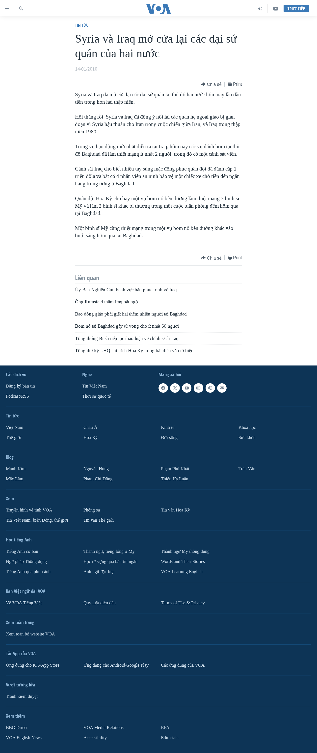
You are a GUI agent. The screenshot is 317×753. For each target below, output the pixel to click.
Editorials (169, 738)
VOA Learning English (182, 572)
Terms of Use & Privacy (183, 603)
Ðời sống (169, 437)
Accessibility (95, 738)
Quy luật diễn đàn (99, 603)
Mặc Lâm (14, 479)
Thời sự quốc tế (96, 396)
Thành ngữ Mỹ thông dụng (185, 551)
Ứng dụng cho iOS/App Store (32, 665)
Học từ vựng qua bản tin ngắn (110, 561)
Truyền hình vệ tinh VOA (29, 510)
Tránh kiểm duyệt (22, 696)
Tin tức (81, 25)
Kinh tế (167, 427)
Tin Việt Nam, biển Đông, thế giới (37, 520)
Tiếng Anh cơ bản (22, 551)
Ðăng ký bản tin (20, 386)
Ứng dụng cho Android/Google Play (116, 665)
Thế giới (13, 437)
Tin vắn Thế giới (98, 520)
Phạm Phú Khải (175, 469)
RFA (165, 727)
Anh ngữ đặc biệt (99, 572)
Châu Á (90, 427)
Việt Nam (14, 427)
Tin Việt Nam (94, 386)
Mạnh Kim (16, 469)
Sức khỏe (246, 437)
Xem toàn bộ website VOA (30, 634)
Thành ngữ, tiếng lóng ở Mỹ (109, 551)
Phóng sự (91, 510)
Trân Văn (246, 469)
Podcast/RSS (17, 396)
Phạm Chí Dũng (97, 479)
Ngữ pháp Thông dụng (26, 561)
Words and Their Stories (183, 561)
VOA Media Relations (103, 727)
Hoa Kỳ (90, 437)
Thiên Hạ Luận (174, 479)
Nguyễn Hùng (96, 469)
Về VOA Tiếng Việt (24, 603)
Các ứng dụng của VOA (183, 665)
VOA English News (24, 738)
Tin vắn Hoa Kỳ (175, 510)
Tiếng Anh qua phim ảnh (28, 572)
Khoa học (247, 427)
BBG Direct (16, 727)
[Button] (211, 84)
